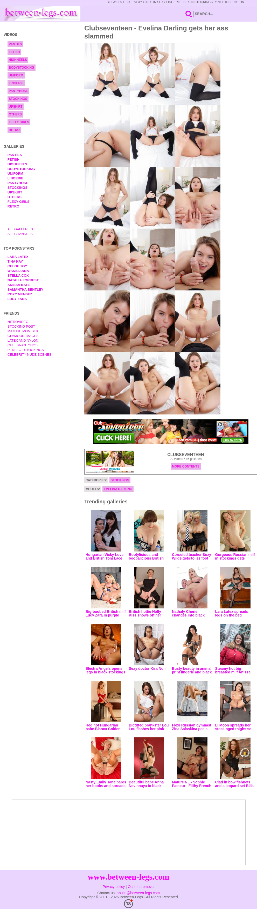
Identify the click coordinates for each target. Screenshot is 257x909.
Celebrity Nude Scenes (30, 354)
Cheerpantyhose (24, 345)
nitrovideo (18, 322)
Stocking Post (21, 326)
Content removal (141, 887)
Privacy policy (114, 887)
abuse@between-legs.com (138, 893)
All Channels (20, 234)
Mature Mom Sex (23, 331)
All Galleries (20, 229)
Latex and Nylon (23, 340)
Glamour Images (23, 336)
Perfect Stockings (26, 350)
